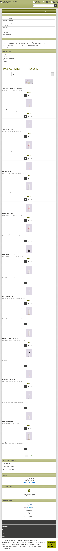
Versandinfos (5, 61)
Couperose (7, 42)
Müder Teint (36, 44)
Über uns (4, 56)
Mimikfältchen (22, 44)
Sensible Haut (9, 45)
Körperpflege (13, 44)
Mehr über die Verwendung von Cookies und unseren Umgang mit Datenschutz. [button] (22, 547)
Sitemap (4, 59)
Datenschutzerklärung (7, 63)
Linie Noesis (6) (42, 11)
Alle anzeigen (6, 47)
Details (30, 95)
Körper (7, 43)
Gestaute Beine (39, 42)
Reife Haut (44, 43)
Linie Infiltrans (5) (6, 32)
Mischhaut (29, 43)
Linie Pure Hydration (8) (20, 11)
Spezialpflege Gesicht (18, 45)
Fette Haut (13, 42)
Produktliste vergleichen (8, 58)
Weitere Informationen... (29, 516)
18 (14, 74)
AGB (3, 64)
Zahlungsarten (5, 531)
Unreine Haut (38, 45)
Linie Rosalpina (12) (32, 11)
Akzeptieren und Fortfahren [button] (51, 544)
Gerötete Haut (20, 42)
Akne (3, 42)
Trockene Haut (29, 45)
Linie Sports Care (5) (7, 30)
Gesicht (26, 42)
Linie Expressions (6, 34)
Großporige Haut (47, 42)
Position (6, 74)
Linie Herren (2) (6, 27)
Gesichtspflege (32, 42)
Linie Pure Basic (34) (8, 11)
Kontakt (4, 55)
